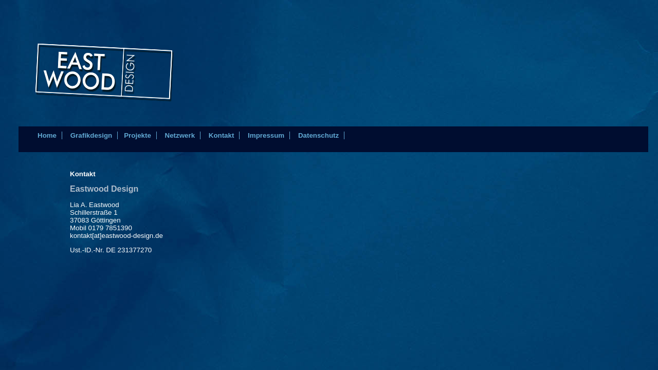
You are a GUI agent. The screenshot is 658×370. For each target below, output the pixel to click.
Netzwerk (180, 135)
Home (47, 135)
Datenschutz (318, 135)
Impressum (266, 135)
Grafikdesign (91, 135)
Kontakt (221, 135)
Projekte (137, 135)
